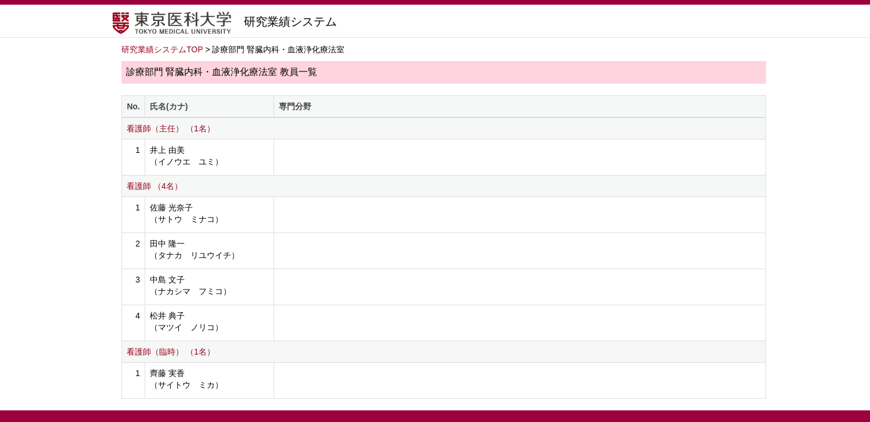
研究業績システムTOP (162, 49)
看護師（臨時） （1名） (171, 351)
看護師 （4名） (154, 186)
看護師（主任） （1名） (171, 128)
